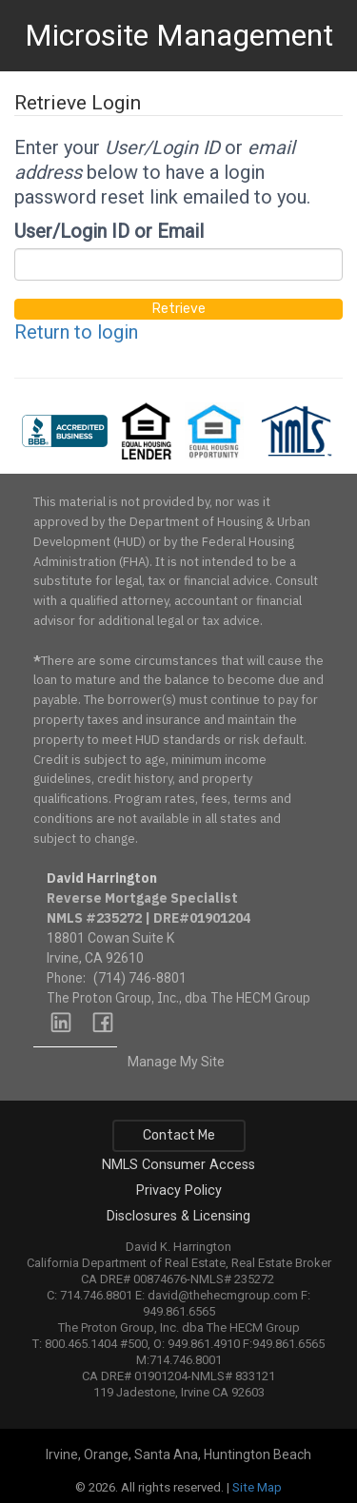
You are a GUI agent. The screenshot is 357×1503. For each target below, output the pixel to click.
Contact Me (179, 1135)
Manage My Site (176, 1061)
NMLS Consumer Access (178, 1165)
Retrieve (179, 309)
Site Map (257, 1487)
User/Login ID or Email (109, 231)
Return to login (76, 332)
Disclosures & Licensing (178, 1216)
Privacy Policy (179, 1190)
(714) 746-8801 (140, 978)
